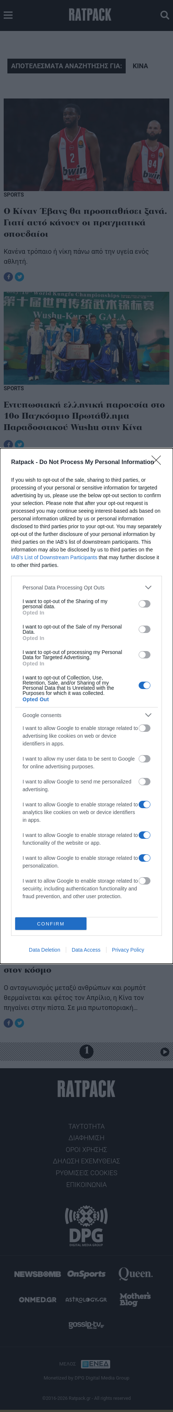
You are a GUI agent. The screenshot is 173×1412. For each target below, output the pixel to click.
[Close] (159, 463)
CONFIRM (51, 924)
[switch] (144, 604)
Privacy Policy (128, 950)
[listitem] (86, 587)
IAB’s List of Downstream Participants (54, 557)
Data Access (86, 950)
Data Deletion (44, 950)
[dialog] (86, 706)
